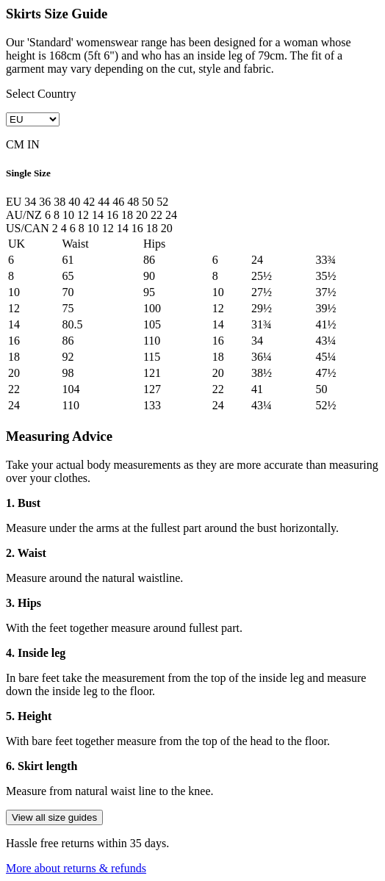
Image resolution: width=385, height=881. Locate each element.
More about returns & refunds (76, 868)
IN (33, 144)
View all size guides (54, 817)
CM (15, 144)
